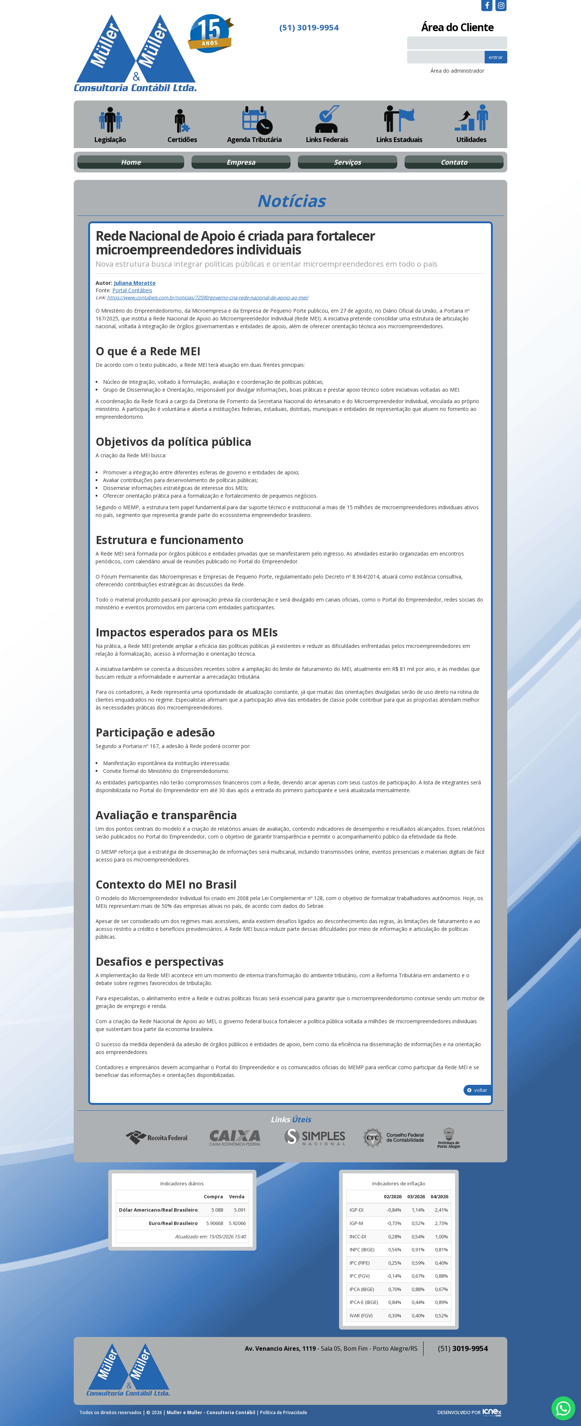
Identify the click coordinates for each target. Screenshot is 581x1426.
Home (131, 162)
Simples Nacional (314, 1138)
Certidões (182, 124)
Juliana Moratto (135, 282)
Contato (454, 162)
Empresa (240, 162)
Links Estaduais (398, 124)
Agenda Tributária (254, 124)
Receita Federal (156, 1138)
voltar (477, 1090)
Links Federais (326, 124)
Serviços (347, 162)
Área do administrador (457, 70)
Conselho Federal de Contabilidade (394, 1138)
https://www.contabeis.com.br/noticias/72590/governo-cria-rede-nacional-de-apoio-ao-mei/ (207, 297)
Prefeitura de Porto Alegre (449, 1138)
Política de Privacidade (283, 1412)
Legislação (110, 124)
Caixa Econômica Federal (235, 1138)
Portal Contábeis (132, 290)
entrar (496, 57)
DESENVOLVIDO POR (459, 1412)
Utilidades (471, 124)
